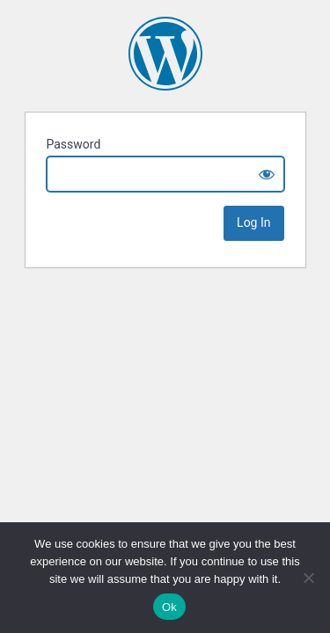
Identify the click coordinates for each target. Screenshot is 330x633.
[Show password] (266, 174)
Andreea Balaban (165, 54)
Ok (169, 607)
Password (74, 144)
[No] (308, 577)
